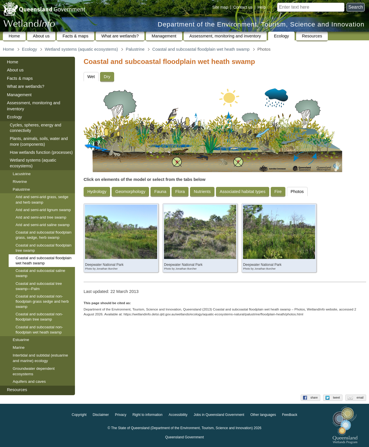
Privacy (120, 415)
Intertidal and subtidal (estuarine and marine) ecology (40, 358)
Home (14, 36)
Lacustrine (22, 174)
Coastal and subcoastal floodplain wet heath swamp (200, 49)
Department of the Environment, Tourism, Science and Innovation (261, 24)
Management (164, 36)
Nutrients (202, 191)
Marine (19, 347)
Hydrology (96, 191)
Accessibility (178, 415)
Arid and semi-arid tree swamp (41, 217)
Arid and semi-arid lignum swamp (43, 210)
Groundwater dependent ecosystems (34, 371)
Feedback (290, 415)
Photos (297, 191)
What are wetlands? (120, 36)
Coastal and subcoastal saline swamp (40, 273)
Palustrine (135, 49)
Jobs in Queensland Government (219, 415)
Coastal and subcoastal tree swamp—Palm (39, 286)
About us (41, 36)
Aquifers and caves (29, 381)
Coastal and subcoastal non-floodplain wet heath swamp (39, 329)
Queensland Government (184, 437)
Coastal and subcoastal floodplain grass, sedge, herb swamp (43, 235)
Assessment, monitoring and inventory (225, 36)
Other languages (263, 415)
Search (355, 7)
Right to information (148, 415)
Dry (107, 76)
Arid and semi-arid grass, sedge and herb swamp (42, 199)
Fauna (160, 191)
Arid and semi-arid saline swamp (42, 225)
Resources (312, 36)
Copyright (79, 415)
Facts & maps (76, 36)
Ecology (281, 36)
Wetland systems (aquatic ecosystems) (81, 49)
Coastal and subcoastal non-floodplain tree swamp (39, 316)
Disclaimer (101, 415)
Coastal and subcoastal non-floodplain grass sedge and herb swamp (42, 301)
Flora (180, 191)
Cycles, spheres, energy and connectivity (35, 128)
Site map (220, 7)
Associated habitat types (243, 191)
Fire (278, 191)
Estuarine (21, 340)
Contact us (243, 7)
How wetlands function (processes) (41, 152)
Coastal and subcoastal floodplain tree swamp (43, 248)
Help (261, 7)
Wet (91, 76)
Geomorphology (130, 191)
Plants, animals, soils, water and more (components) (39, 141)
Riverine (20, 181)
